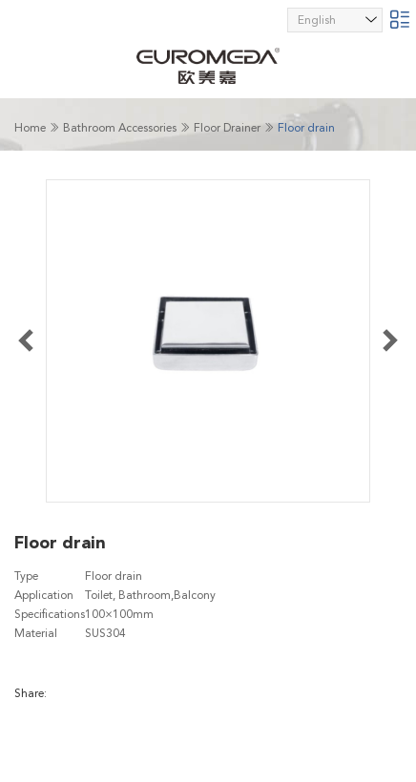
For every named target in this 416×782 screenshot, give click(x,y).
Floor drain (306, 127)
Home (30, 127)
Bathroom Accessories (120, 127)
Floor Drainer (227, 127)
